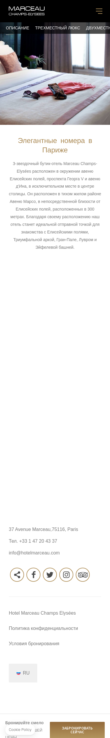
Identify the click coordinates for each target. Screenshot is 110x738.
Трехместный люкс (57, 28)
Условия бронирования (34, 643)
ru (26, 673)
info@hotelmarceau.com (34, 552)
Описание (17, 28)
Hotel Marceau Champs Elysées (42, 613)
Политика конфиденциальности (43, 628)
